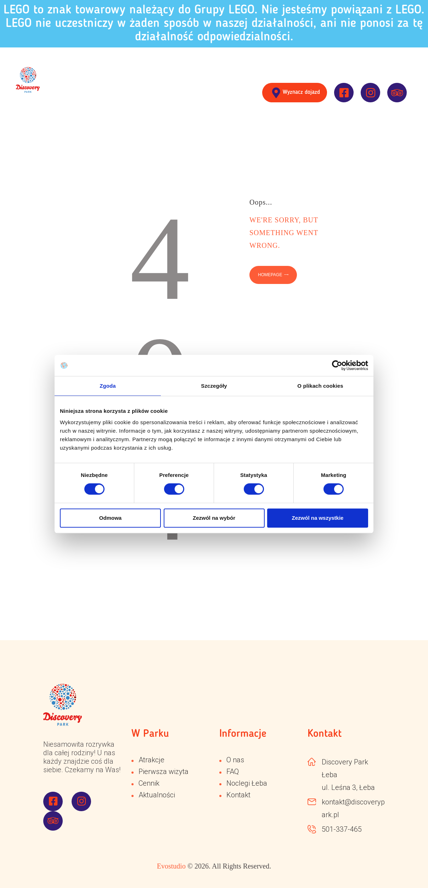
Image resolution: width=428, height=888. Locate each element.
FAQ (232, 771)
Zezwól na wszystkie (318, 518)
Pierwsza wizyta (163, 771)
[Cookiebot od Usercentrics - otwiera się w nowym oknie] (337, 365)
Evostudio (171, 866)
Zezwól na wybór (214, 518)
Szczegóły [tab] (214, 386)
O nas (235, 760)
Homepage (270, 274)
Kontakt (238, 795)
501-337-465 (342, 829)
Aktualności (157, 795)
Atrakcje (151, 760)
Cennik (149, 783)
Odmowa (110, 518)
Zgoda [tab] (108, 386)
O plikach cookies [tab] (320, 386)
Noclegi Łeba (246, 783)
